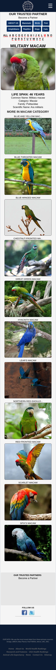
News (28, 655)
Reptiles (27, 29)
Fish (46, 23)
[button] (5, 70)
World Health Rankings (36, 648)
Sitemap (48, 655)
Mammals (26, 23)
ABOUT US (13, 23)
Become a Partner (28, 17)
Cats (46, 29)
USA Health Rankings (38, 652)
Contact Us (38, 655)
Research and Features (17, 652)
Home (11, 648)
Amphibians (13, 29)
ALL (5, 35)
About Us (20, 648)
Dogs (37, 29)
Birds (37, 23)
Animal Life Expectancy (13, 655)
